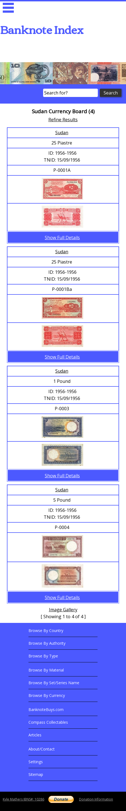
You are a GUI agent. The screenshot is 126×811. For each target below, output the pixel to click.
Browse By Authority (46, 643)
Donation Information (96, 799)
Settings (35, 761)
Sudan (61, 133)
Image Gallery (63, 610)
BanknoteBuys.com (46, 709)
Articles (34, 735)
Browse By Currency (46, 695)
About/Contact (41, 749)
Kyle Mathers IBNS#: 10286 (23, 799)
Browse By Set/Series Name (53, 682)
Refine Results (63, 120)
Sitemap (35, 774)
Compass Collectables (48, 722)
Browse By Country (45, 630)
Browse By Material (46, 670)
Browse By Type (43, 656)
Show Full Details (62, 238)
